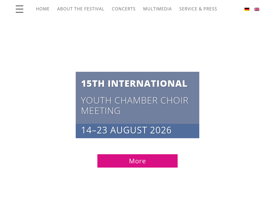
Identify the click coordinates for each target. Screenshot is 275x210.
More (137, 160)
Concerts (124, 9)
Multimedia (157, 9)
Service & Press (198, 9)
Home (43, 9)
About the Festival (80, 9)
